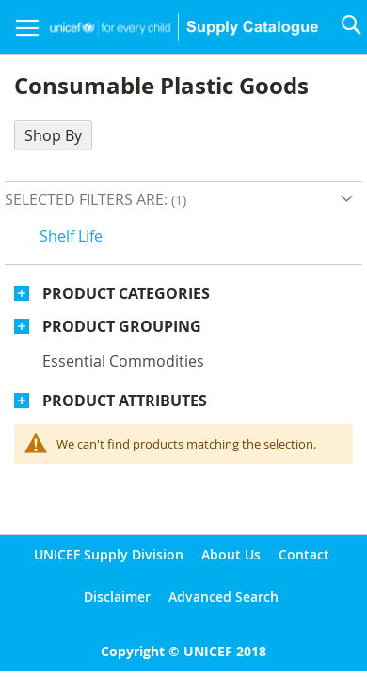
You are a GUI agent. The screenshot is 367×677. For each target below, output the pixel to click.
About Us (231, 554)
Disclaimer (117, 597)
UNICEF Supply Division (109, 554)
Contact (304, 554)
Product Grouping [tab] (121, 326)
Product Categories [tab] (126, 293)
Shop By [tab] (53, 135)
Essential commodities (123, 361)
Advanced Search (223, 597)
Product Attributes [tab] (124, 400)
